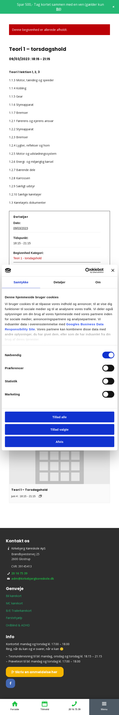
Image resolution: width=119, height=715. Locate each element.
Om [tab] (98, 282)
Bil (58, 9)
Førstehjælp (14, 618)
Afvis (59, 442)
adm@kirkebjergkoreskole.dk (32, 579)
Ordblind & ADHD (18, 625)
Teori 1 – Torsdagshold (29, 490)
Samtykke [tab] (20, 282)
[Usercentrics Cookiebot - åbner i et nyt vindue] (85, 270)
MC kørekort (14, 603)
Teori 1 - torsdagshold (27, 258)
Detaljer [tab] (59, 282)
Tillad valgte (59, 429)
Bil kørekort (14, 596)
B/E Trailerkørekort (19, 611)
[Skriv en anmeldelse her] (35, 672)
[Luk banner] (112, 270)
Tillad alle (59, 417)
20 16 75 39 (19, 573)
